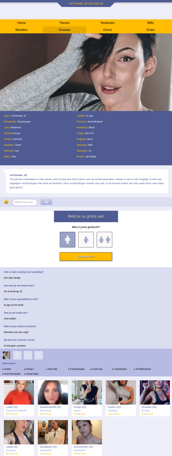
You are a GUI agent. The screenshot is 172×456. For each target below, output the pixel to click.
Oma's (107, 29)
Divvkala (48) (149, 407)
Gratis (150, 29)
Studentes (108, 22)
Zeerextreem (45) (83, 446)
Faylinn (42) (114, 407)
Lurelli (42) (12, 407)
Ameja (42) (80, 407)
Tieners (64, 22)
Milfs (150, 22)
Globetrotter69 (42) (50, 407)
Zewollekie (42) (48, 446)
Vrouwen (64, 29)
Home (21, 22)
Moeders (22, 29)
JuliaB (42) (12, 446)
